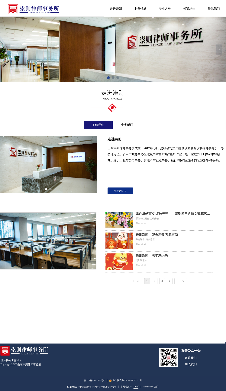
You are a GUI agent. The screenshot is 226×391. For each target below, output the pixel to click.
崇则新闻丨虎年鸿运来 (152, 255)
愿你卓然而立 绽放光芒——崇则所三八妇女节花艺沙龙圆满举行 (173, 214)
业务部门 (127, 124)
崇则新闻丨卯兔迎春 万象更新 (157, 234)
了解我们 (98, 124)
